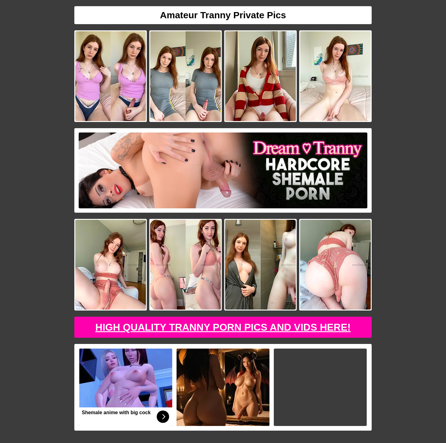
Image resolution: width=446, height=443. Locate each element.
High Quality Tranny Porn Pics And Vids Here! (223, 327)
